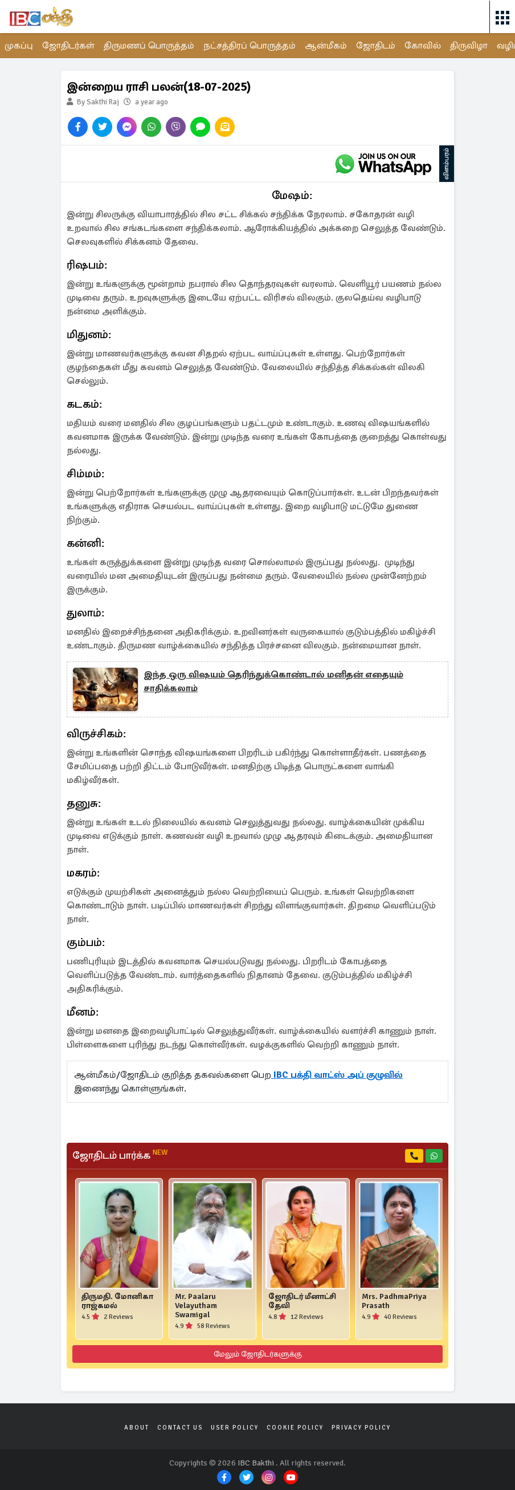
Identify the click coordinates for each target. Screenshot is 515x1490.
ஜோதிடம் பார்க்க (119, 1155)
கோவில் (422, 45)
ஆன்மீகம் (326, 45)
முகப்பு (19, 45)
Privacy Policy (361, 1427)
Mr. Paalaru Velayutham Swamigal (196, 1306)
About (136, 1427)
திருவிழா (469, 45)
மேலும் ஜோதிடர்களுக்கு (258, 1354)
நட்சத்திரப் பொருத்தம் (249, 45)
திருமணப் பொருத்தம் (149, 45)
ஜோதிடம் (375, 45)
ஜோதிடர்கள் (68, 45)
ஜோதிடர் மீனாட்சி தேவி (302, 1301)
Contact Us (180, 1427)
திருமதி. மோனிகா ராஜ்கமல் (117, 1301)
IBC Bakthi (256, 1463)
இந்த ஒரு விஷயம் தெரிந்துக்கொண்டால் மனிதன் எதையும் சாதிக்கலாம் (273, 681)
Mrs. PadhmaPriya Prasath (394, 1301)
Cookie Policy (295, 1427)
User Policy (235, 1427)
